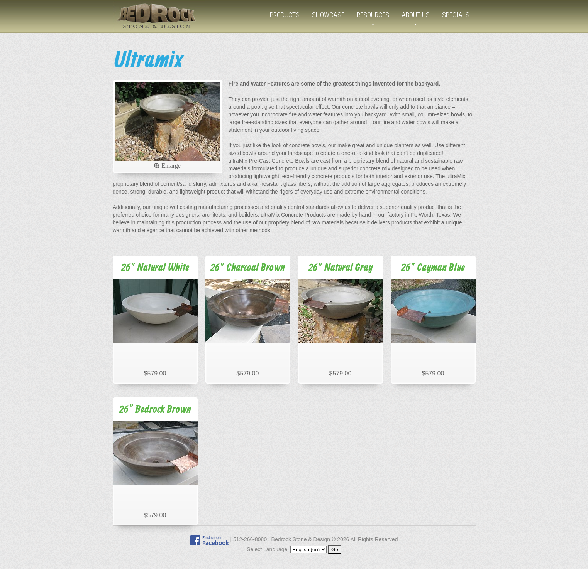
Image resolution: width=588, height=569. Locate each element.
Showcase (328, 15)
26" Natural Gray (340, 268)
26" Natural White (155, 268)
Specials (455, 15)
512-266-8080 (250, 539)
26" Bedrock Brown (155, 410)
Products (285, 15)
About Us (416, 15)
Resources (373, 15)
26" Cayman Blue (433, 268)
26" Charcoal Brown (247, 268)
